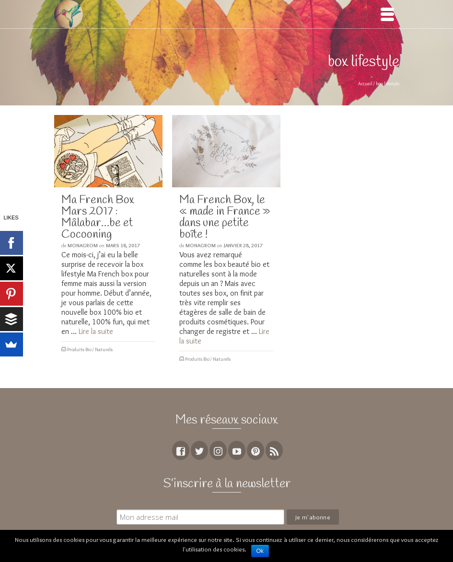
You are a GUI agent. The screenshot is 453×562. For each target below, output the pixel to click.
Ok (260, 551)
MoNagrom (83, 245)
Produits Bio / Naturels (90, 349)
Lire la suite (96, 331)
